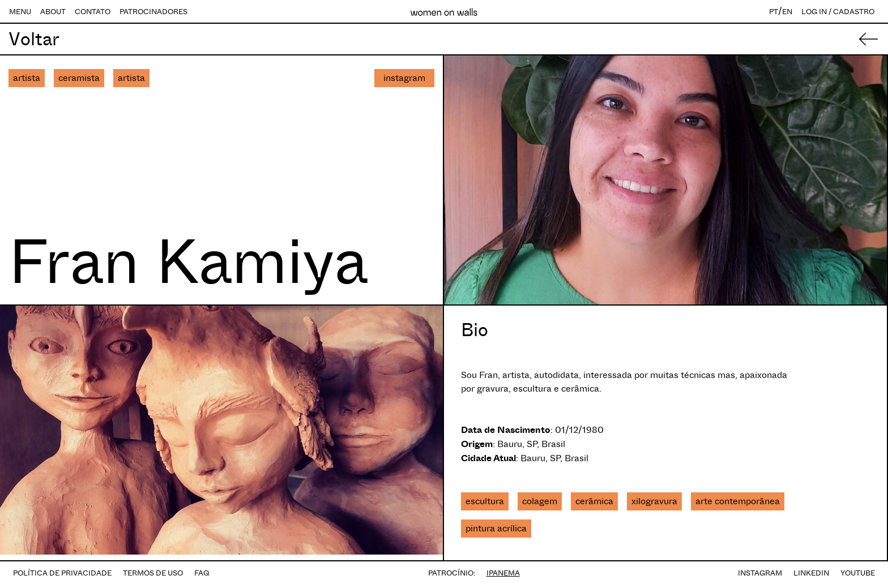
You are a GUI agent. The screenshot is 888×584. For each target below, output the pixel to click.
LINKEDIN (811, 573)
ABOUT (53, 11)
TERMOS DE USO (153, 573)
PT (773, 11)
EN (787, 11)
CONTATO (92, 11)
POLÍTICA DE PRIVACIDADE (62, 573)
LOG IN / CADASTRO (837, 11)
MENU (20, 11)
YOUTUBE (857, 573)
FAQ (202, 573)
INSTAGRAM (760, 573)
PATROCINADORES (153, 11)
